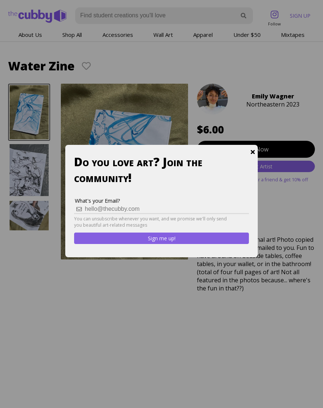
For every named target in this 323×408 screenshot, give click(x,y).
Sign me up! (162, 238)
